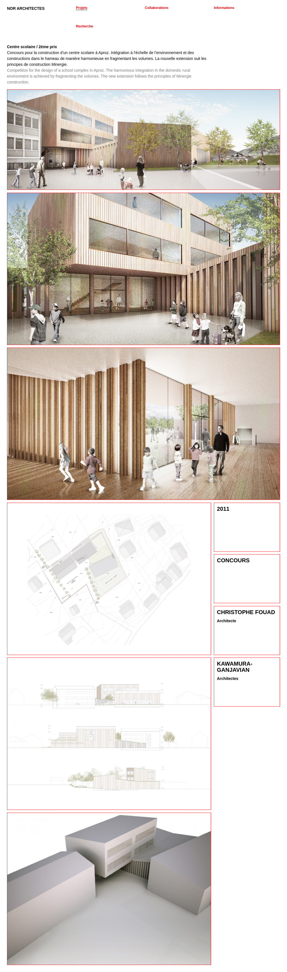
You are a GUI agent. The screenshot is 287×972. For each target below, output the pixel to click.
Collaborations (156, 8)
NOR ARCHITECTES (26, 8)
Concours (233, 560)
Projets (81, 8)
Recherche (84, 26)
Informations (224, 8)
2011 (223, 509)
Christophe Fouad (246, 612)
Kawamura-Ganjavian (235, 667)
